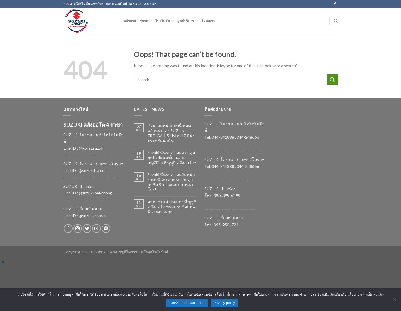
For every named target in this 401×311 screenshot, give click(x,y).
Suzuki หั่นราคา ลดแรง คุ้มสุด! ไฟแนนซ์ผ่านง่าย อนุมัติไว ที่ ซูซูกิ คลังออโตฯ (172, 157)
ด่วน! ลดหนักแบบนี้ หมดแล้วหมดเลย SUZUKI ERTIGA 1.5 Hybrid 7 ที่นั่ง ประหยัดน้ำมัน (171, 133)
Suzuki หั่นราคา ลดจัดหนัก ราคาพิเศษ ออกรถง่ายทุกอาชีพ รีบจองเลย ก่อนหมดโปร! (171, 182)
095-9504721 (226, 224)
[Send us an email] (96, 228)
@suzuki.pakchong (95, 192)
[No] (394, 301)
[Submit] (332, 79)
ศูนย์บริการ (187, 20)
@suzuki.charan (93, 215)
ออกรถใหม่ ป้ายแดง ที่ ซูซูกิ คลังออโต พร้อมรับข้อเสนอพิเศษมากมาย (172, 206)
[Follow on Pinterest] (106, 228)
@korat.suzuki (91, 147)
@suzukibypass (93, 170)
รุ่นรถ (146, 20)
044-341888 (222, 137)
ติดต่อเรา (208, 21)
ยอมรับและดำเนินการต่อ (186, 303)
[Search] (336, 21)
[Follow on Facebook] (335, 4)
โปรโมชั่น (164, 20)
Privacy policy (224, 303)
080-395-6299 (227, 195)
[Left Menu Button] (3, 262)
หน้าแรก (129, 21)
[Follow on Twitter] (87, 228)
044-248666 (248, 137)
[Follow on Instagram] (77, 228)
